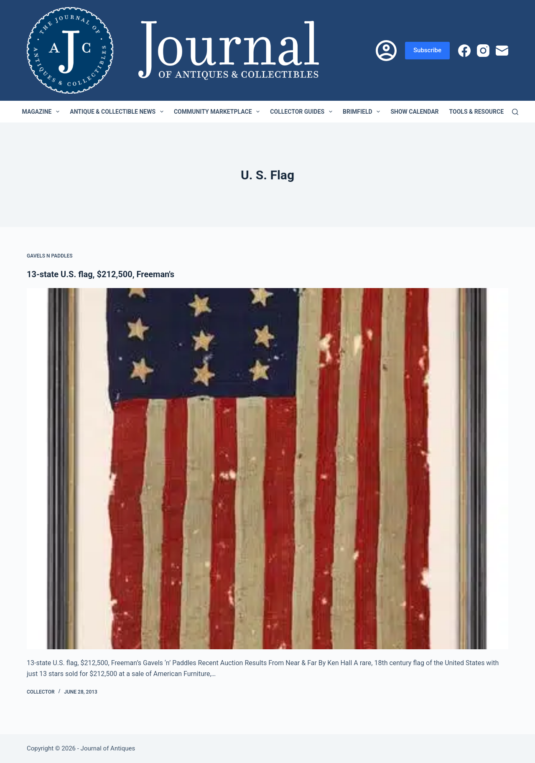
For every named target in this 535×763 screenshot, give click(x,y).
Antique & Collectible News (118, 112)
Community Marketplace (218, 112)
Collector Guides (303, 112)
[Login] (386, 50)
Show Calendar (414, 111)
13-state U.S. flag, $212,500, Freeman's (100, 274)
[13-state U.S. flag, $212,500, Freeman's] (267, 468)
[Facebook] (464, 50)
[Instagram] (483, 50)
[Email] (502, 50)
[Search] (515, 112)
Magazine (42, 112)
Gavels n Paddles (50, 256)
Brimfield (363, 112)
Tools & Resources (484, 112)
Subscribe (427, 50)
